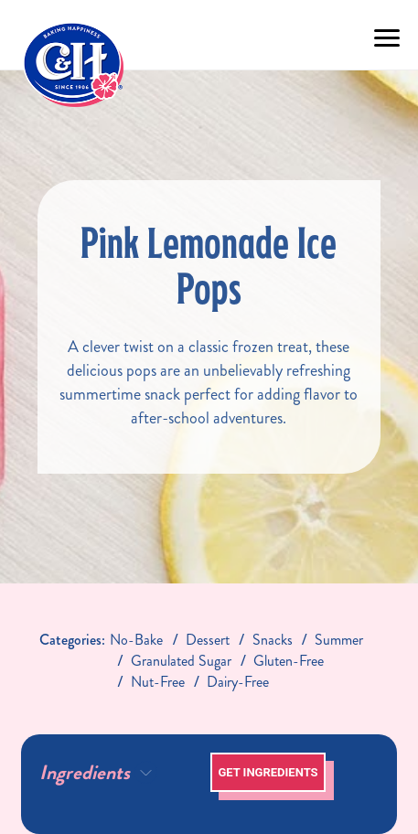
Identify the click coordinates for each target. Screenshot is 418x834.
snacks (272, 639)
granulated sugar (181, 660)
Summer (339, 639)
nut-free (158, 681)
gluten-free (288, 660)
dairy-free (238, 681)
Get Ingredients (267, 772)
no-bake (136, 639)
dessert (208, 639)
